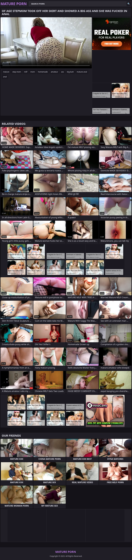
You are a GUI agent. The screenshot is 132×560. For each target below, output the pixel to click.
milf (25, 72)
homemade (43, 72)
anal (5, 76)
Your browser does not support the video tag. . (46, 42)
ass (62, 72)
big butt (70, 72)
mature (6, 72)
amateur (54, 72)
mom (32, 72)
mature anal (82, 72)
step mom (16, 72)
